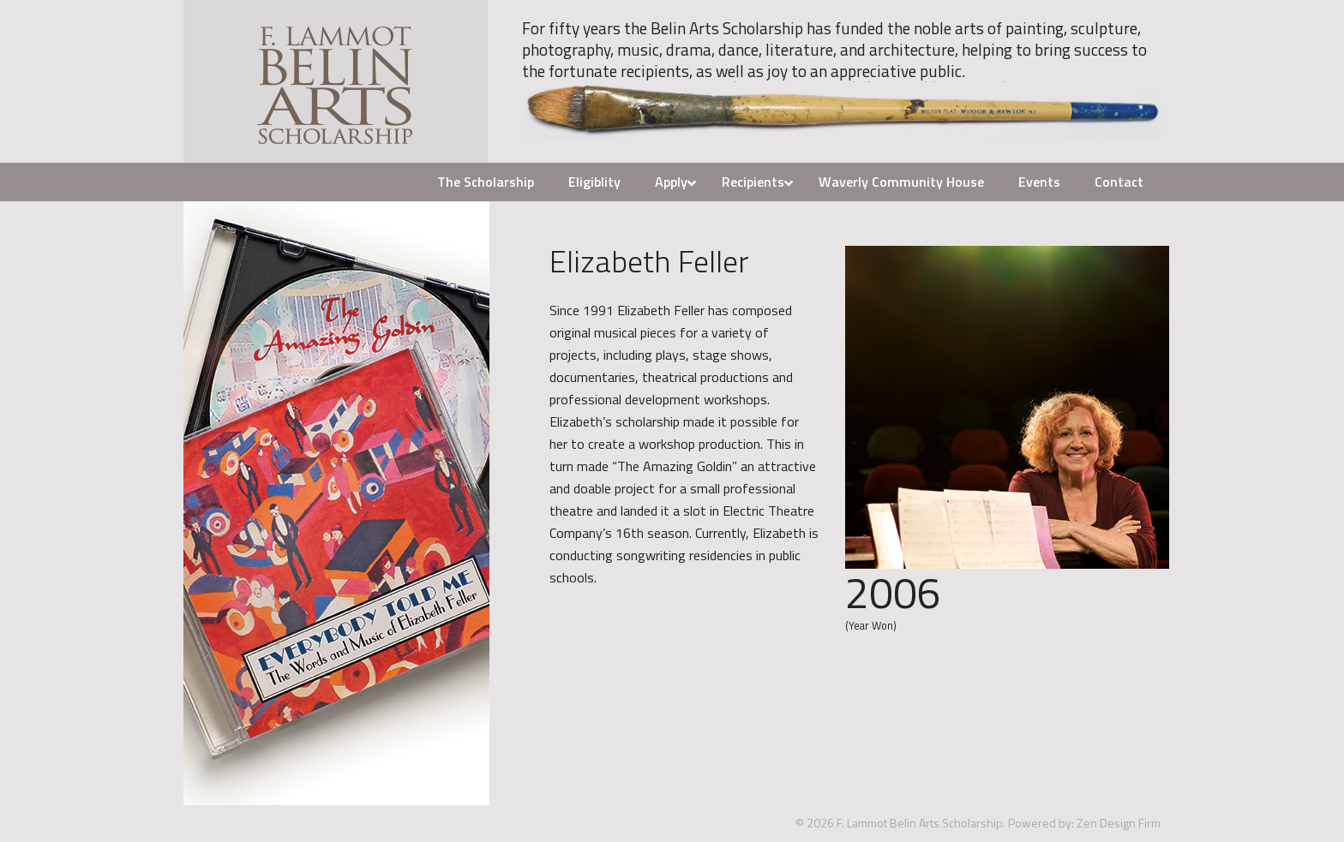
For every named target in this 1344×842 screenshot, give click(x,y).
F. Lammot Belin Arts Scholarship (335, 81)
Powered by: (1041, 823)
